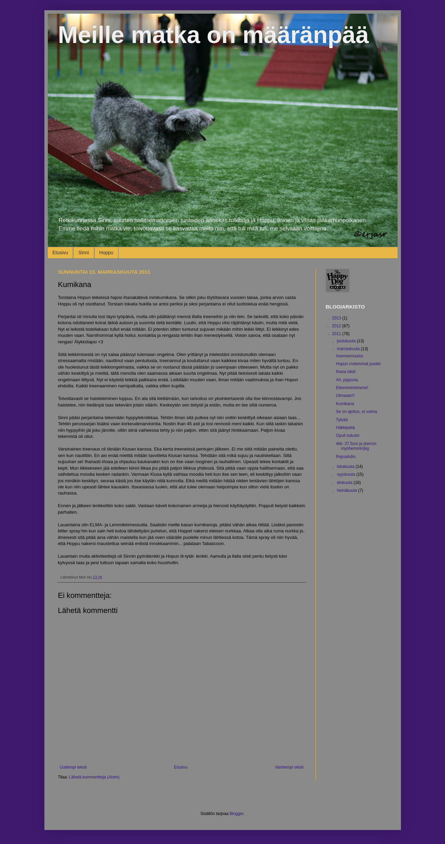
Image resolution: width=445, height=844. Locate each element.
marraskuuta (349, 348)
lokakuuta (346, 466)
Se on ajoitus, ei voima (356, 411)
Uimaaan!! (345, 395)
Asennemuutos (349, 356)
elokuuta (345, 482)
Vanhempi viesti (289, 767)
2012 (337, 326)
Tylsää (342, 419)
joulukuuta (347, 341)
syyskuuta (346, 474)
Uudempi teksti (73, 767)
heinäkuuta (347, 490)
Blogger (237, 813)
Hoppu (106, 252)
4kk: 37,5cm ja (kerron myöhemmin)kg (356, 446)
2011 (337, 333)
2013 (337, 318)
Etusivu (60, 252)
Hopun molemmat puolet (358, 363)
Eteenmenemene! (352, 387)
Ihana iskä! (346, 371)
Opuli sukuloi (347, 435)
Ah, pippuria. (347, 379)
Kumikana (345, 403)
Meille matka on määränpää (213, 35)
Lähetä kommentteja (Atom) (94, 777)
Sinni (83, 252)
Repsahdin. (346, 456)
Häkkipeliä (345, 427)
